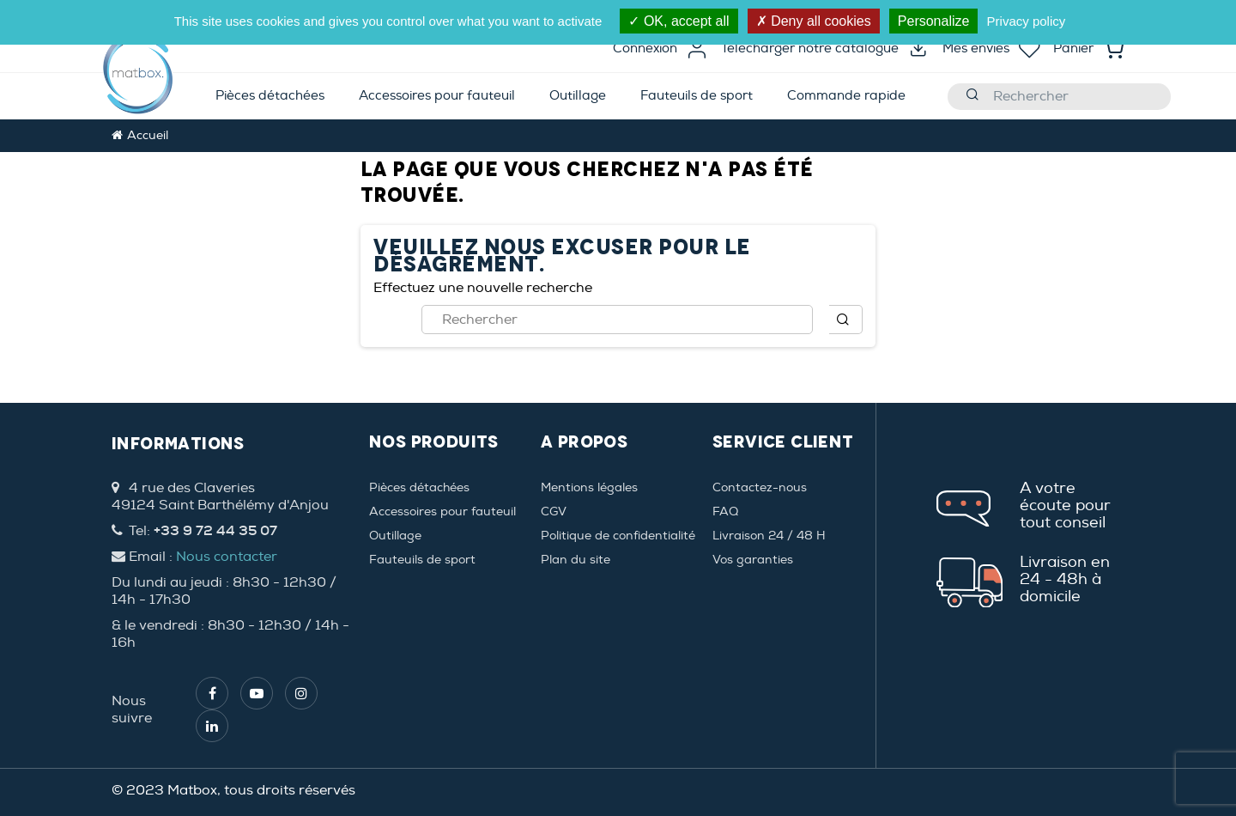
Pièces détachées (419, 487)
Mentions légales (589, 487)
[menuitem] (270, 96)
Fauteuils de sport (422, 559)
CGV (553, 511)
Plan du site (575, 559)
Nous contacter (226, 556)
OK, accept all (678, 21)
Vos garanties (752, 559)
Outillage (395, 535)
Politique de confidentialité (618, 535)
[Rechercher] (1059, 96)
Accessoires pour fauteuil (442, 511)
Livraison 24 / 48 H (769, 535)
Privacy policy (1026, 21)
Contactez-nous (759, 487)
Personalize (934, 21)
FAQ (725, 511)
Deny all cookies (813, 21)
